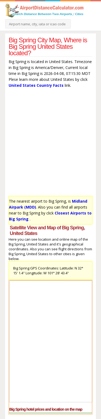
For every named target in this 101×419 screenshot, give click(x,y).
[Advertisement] (50, 143)
